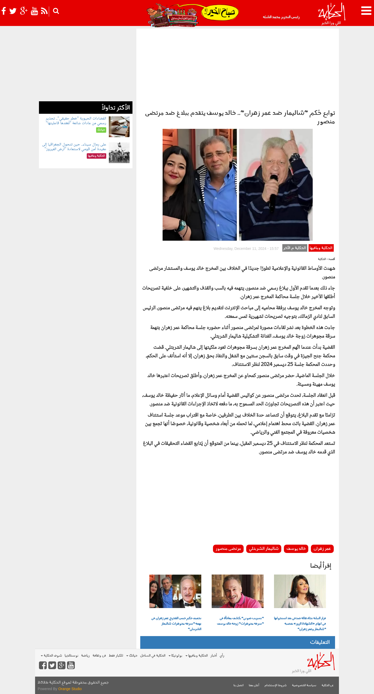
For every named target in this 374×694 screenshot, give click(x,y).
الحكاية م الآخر (294, 248)
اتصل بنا (238, 685)
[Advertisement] (237, 67)
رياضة (85, 655)
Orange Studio (70, 689)
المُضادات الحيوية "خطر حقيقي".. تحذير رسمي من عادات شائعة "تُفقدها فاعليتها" (76, 121)
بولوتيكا (175, 655)
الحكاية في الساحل (152, 655)
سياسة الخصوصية (304, 685)
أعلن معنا (254, 685)
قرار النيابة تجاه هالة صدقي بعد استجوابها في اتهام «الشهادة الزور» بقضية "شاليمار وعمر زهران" (300, 624)
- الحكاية (323, 259)
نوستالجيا (71, 655)
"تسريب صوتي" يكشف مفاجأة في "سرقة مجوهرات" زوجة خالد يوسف (240, 621)
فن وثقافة (99, 655)
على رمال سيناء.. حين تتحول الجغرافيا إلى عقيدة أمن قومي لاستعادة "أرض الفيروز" (74, 147)
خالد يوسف (296, 549)
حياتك (131, 655)
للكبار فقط (116, 655)
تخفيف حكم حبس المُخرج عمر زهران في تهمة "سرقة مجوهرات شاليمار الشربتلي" (176, 624)
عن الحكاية (328, 685)
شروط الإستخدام (275, 685)
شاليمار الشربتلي (264, 549)
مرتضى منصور (228, 549)
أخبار (213, 655)
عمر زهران (322, 549)
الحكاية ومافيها (321, 248)
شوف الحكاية (51, 655)
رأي (221, 655)
